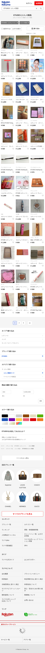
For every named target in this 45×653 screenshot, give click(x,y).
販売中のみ (6, 29)
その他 (32, 73)
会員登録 (39, 3)
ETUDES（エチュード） (10, 23)
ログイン (29, 3)
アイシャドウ (19, 50)
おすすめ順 (16, 29)
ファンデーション (5, 97)
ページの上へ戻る (22, 458)
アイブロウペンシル (6, 167)
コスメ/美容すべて (23, 373)
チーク (17, 261)
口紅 (2, 73)
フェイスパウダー (20, 97)
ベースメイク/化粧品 (23, 376)
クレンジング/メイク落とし (22, 307)
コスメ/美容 (24, 23)
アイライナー (34, 284)
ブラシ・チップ (34, 237)
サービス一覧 (5, 639)
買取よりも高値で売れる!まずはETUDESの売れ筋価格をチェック (22, 438)
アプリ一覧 (27, 639)
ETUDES (22, 356)
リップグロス (34, 120)
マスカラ (3, 50)
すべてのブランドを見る (22, 514)
